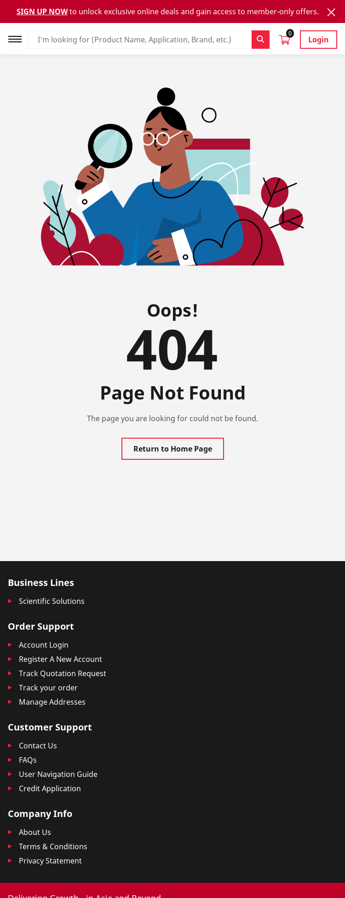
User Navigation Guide (58, 774)
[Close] (331, 12)
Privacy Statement (50, 861)
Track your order (48, 688)
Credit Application (50, 788)
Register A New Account (60, 659)
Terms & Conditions (53, 846)
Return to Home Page (172, 449)
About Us (35, 832)
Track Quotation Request (62, 673)
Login (318, 40)
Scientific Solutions (52, 601)
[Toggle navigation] (18, 38)
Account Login (44, 645)
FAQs (28, 760)
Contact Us (38, 746)
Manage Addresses (52, 702)
